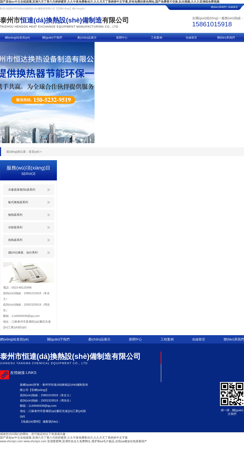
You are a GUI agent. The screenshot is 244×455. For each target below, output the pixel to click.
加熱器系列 (29, 240)
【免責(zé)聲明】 (31, 421)
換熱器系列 (29, 215)
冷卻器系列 (29, 227)
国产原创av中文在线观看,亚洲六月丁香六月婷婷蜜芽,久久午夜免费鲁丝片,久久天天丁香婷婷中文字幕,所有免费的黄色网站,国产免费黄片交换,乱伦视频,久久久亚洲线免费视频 (109, 1)
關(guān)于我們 (58, 339)
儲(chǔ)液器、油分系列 (29, 252)
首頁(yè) (34, 151)
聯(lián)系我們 (234, 339)
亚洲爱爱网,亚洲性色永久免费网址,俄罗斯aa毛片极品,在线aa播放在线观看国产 (97, 441)
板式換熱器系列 (29, 202)
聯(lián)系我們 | (219, 7)
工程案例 (167, 339)
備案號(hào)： (52, 421)
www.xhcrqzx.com (11, 441)
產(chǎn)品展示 (99, 339)
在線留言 (236, 7)
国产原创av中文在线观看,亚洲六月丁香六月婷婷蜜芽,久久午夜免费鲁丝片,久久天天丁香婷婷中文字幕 (64, 437)
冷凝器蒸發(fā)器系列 (29, 189)
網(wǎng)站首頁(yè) (14, 339)
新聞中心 (135, 339)
